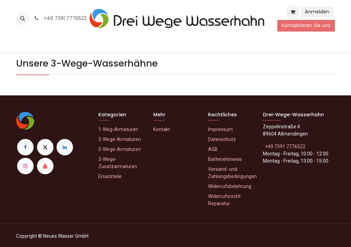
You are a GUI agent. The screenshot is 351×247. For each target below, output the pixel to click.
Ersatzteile (110, 176)
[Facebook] (25, 147)
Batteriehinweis (225, 159)
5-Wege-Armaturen (119, 149)
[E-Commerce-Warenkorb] (292, 12)
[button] (22, 18)
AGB (213, 149)
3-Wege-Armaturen (119, 139)
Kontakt (161, 129)
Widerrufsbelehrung (229, 186)
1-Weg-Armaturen (118, 129)
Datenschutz (222, 139)
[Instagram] (25, 166)
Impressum (220, 129)
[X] (45, 147)
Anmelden (317, 11)
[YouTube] (45, 166)
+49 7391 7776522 (60, 18)
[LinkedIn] (65, 147)
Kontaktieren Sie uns (306, 25)
